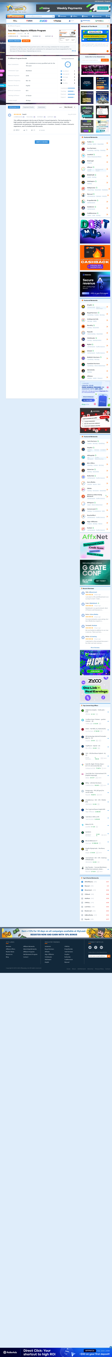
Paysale (87, 795)
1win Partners (89, 819)
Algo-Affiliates (90, 811)
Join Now (26, 41)
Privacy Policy (99, 969)
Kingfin (87, 853)
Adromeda (88, 862)
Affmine (87, 714)
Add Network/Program (30, 954)
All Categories (15, 16)
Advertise (90, 969)
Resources (96, 16)
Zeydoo (87, 740)
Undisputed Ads (90, 768)
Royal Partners (88, 758)
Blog (7, 957)
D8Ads (87, 778)
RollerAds (67, 957)
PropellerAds (68, 949)
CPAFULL (67, 946)
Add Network (82, 969)
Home (68, 969)
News (85, 16)
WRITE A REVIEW (42, 142)
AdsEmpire (88, 804)
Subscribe (105, 60)
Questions (41, 107)
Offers (73, 16)
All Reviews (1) (14, 107)
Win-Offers (88, 748)
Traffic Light (89, 723)
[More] (74, 51)
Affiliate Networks (29, 946)
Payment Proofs (28, 107)
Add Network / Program (102, 1)
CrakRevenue (89, 785)
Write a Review (14, 41)
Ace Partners (89, 731)
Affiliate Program (15, 26)
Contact (25, 957)
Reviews (62, 16)
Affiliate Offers (10, 949)
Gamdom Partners (88, 835)
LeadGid (87, 827)
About (74, 969)
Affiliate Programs (28, 952)
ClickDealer (48, 957)
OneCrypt (88, 843)
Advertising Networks (30, 949)
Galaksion (48, 946)
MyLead (87, 871)
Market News (10, 952)
